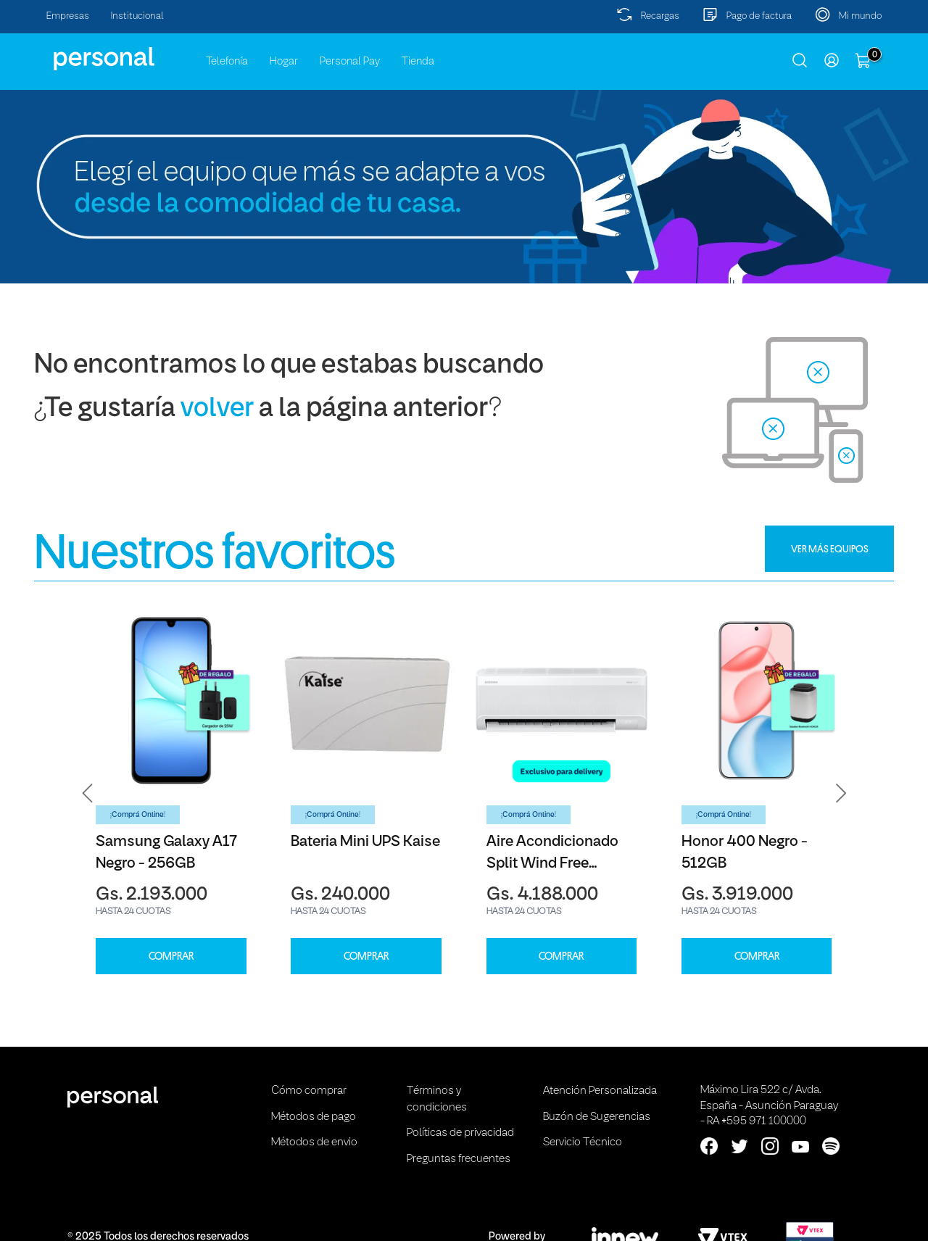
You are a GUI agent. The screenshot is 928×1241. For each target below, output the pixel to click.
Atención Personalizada (600, 1091)
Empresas (67, 16)
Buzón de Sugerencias (596, 1117)
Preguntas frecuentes (458, 1159)
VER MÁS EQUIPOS (830, 549)
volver (217, 409)
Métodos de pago (313, 1117)
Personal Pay (350, 62)
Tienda (418, 62)
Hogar (284, 62)
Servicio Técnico (582, 1142)
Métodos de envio (314, 1142)
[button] (87, 793)
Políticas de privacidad (460, 1133)
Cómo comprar (309, 1091)
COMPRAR (171, 956)
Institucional (137, 16)
